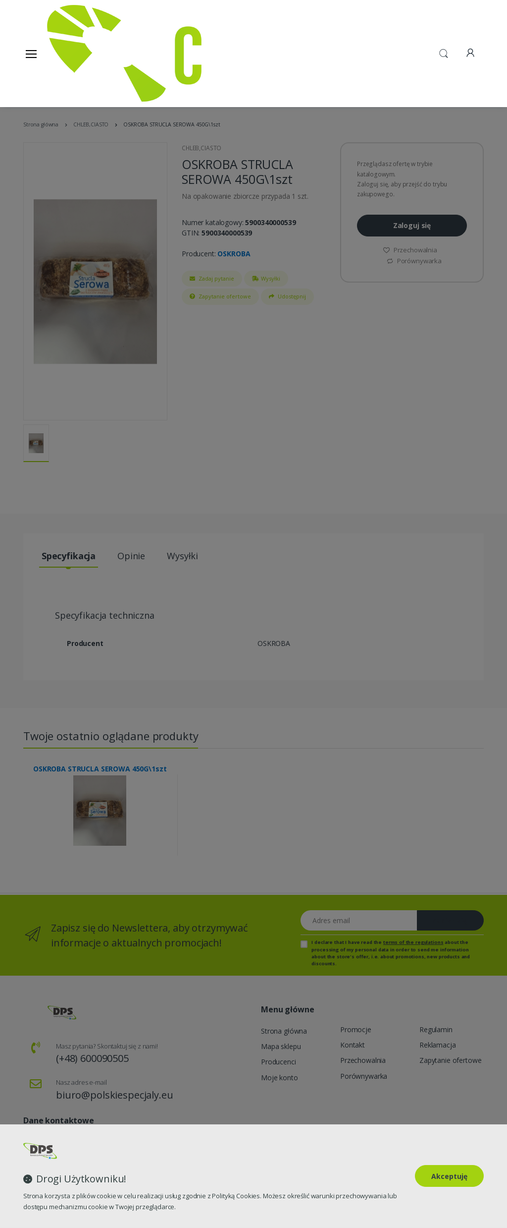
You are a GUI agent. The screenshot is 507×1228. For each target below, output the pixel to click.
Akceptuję (449, 1176)
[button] (443, 52)
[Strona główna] (72, 53)
